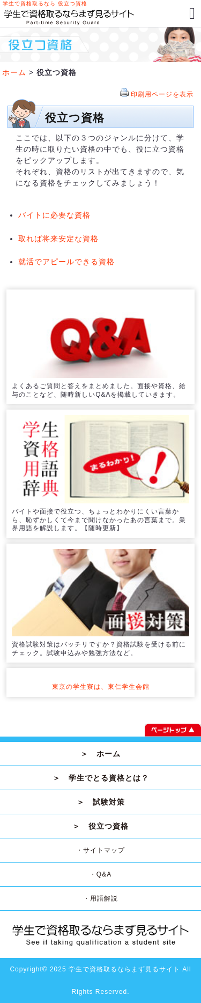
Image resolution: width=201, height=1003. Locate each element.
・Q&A (100, 874)
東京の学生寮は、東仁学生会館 (101, 686)
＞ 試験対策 (101, 802)
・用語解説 (100, 898)
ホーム (14, 72)
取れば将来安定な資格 (58, 238)
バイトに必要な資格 (54, 215)
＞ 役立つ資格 (100, 826)
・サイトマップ (100, 850)
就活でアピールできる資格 (66, 261)
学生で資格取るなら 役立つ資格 (45, 3)
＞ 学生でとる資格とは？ (101, 778)
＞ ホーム (100, 753)
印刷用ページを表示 (162, 94)
